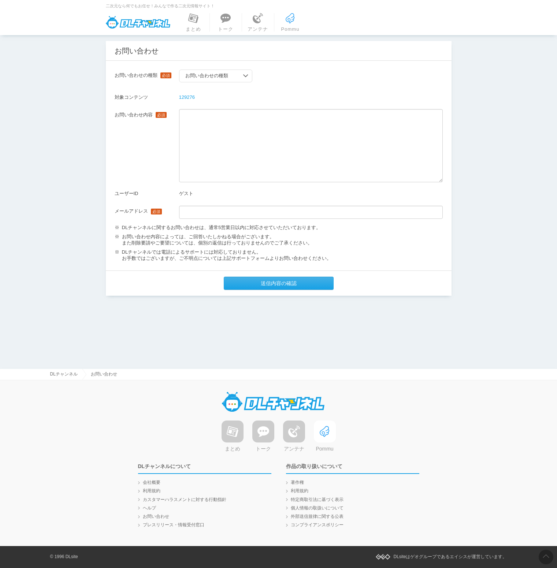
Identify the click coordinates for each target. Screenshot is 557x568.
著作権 (297, 482)
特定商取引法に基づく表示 (317, 499)
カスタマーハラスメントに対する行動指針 (184, 499)
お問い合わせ (156, 516)
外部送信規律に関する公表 (317, 516)
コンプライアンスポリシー (317, 524)
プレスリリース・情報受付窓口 (173, 524)
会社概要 (151, 482)
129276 (187, 97)
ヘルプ (149, 508)
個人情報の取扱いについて (317, 508)
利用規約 (151, 490)
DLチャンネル (138, 22)
